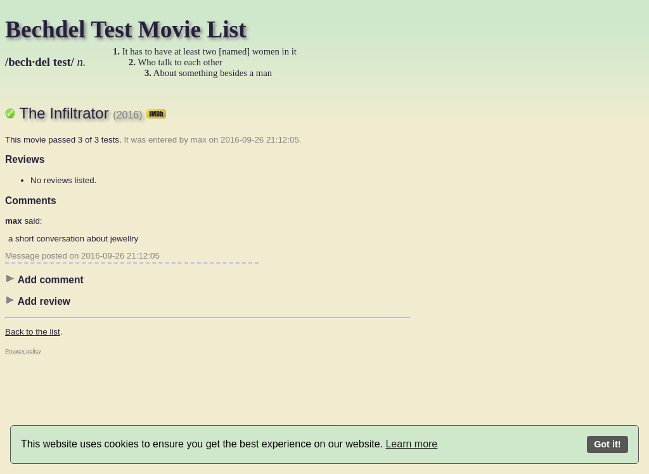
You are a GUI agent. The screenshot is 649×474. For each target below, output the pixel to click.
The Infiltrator (92, 113)
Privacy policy (23, 351)
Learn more (411, 444)
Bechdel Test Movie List (126, 29)
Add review (37, 301)
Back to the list (32, 331)
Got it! (607, 444)
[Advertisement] (461, 282)
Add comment (44, 279)
